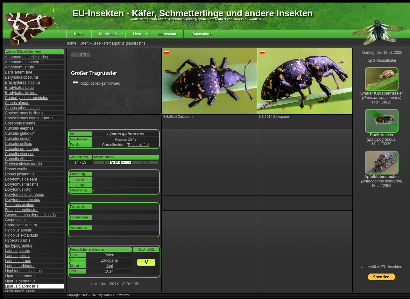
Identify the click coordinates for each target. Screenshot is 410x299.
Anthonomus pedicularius (26, 57)
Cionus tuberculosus (22, 108)
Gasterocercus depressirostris (30, 215)
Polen (109, 255)
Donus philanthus (20, 174)
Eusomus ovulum (19, 205)
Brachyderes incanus (23, 82)
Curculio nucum (18, 138)
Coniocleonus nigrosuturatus (29, 118)
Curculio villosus (19, 159)
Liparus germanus (20, 281)
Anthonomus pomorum (24, 62)
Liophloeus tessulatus (23, 271)
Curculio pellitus (18, 143)
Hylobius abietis (18, 230)
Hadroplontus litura (21, 225)
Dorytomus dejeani (21, 179)
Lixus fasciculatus (20, 291)
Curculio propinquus (22, 148)
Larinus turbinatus (20, 266)
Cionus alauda (17, 103)
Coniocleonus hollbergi (24, 113)
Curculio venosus (19, 154)
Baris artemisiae (18, 72)
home (71, 43)
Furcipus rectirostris (22, 210)
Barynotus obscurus (22, 77)
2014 (109, 271)
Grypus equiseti (18, 220)
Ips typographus (18, 245)
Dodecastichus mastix (23, 164)
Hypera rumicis (18, 240)
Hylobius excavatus (21, 235)
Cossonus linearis (20, 123)
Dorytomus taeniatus (22, 199)
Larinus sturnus (18, 261)
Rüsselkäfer (100, 43)
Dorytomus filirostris (22, 184)
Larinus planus (17, 250)
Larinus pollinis (17, 255)
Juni (109, 266)
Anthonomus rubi (19, 67)
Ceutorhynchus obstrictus (26, 98)
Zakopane (109, 260)
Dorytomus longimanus (24, 194)
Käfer (83, 43)
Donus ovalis (16, 169)
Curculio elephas (19, 128)
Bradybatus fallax (19, 87)
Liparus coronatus (20, 276)
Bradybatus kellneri (21, 92)
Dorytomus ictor (18, 189)
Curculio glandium (20, 133)
